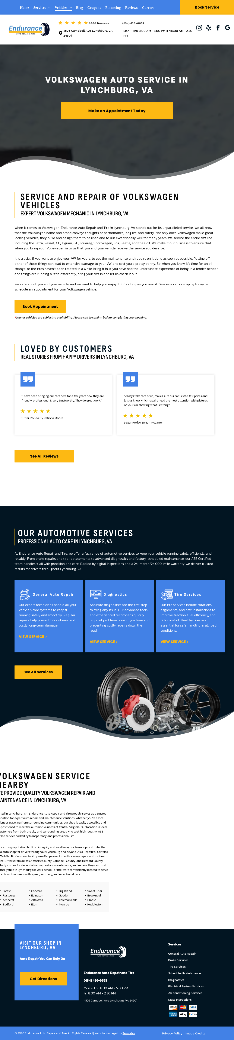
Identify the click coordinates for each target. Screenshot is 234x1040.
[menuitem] (26, 8)
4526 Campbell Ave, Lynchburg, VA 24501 (88, 33)
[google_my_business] (227, 28)
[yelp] (208, 28)
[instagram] (199, 28)
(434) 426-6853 (133, 23)
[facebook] (218, 28)
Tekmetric (129, 1033)
